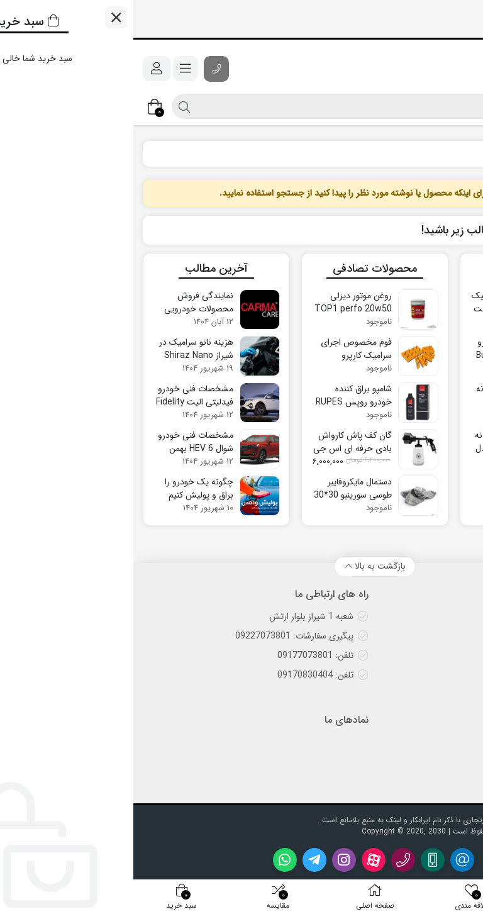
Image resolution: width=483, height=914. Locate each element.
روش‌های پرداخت (430, 675)
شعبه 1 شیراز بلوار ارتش (178, 616)
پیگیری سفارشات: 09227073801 (161, 636)
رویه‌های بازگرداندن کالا (421, 694)
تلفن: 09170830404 (182, 675)
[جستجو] (267, 106)
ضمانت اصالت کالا (429, 655)
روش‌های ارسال (435, 616)
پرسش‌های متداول (429, 636)
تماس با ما (443, 742)
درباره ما (447, 762)
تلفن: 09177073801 (182, 655)
